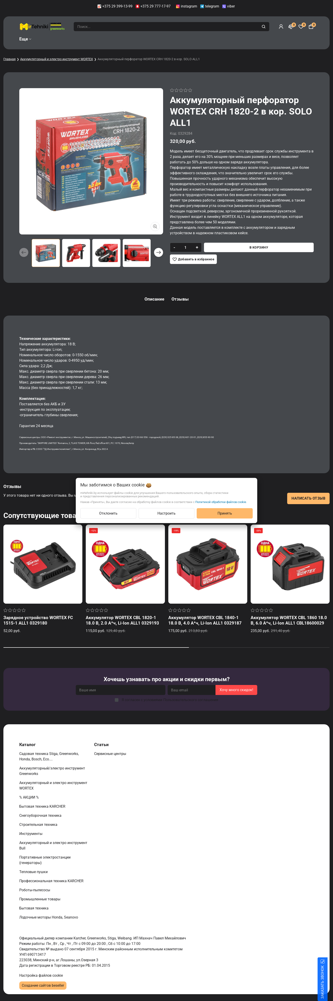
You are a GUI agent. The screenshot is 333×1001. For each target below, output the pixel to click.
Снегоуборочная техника (40, 815)
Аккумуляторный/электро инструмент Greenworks (52, 771)
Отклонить (108, 513)
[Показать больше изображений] (155, 226)
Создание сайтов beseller (43, 985)
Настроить (166, 513)
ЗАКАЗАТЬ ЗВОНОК (328, 982)
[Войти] (281, 26)
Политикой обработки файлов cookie (220, 502)
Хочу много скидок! (236, 690)
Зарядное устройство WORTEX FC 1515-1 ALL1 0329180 (38, 620)
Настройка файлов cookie (41, 975)
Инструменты (31, 834)
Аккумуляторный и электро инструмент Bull (53, 845)
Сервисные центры (110, 754)
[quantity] (185, 247)
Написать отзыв (308, 498)
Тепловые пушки (34, 872)
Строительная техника (39, 824)
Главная (9, 59)
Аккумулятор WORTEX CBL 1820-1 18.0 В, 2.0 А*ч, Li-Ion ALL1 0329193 (122, 620)
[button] (158, 252)
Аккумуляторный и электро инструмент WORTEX (56, 59)
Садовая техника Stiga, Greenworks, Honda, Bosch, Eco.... (49, 756)
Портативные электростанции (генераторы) (45, 860)
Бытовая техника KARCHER (42, 806)
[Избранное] (301, 26)
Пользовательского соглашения (190, 700)
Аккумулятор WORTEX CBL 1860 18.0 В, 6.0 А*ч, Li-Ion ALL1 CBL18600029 (289, 620)
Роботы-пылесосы (35, 890)
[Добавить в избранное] (193, 259)
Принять (225, 513)
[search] (264, 26)
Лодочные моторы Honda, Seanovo (49, 917)
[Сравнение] (291, 26)
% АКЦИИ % (29, 797)
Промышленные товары (40, 899)
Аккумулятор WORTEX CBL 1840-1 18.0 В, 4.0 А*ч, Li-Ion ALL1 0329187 (205, 620)
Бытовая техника (34, 908)
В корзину (259, 247)
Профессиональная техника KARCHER (51, 881)
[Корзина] (311, 26)
